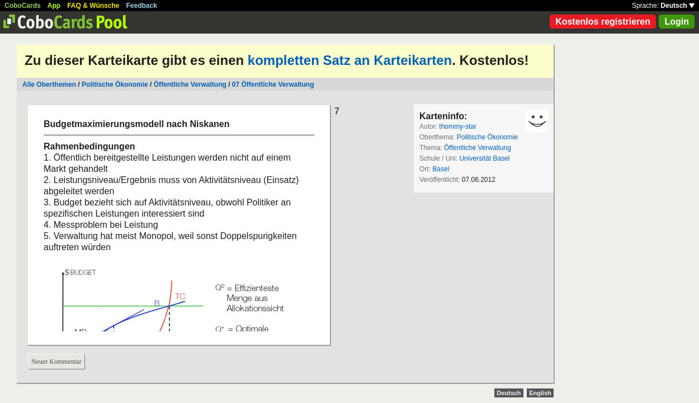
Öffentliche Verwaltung (190, 84)
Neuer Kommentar (56, 361)
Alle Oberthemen (49, 84)
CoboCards (22, 6)
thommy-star (457, 126)
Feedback (141, 6)
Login (676, 21)
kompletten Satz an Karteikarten (350, 60)
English (540, 393)
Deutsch (677, 6)
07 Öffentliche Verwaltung (273, 84)
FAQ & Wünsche (93, 6)
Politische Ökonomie (115, 84)
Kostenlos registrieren (602, 21)
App (54, 6)
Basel (440, 169)
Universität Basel (484, 158)
